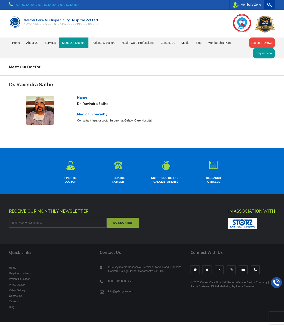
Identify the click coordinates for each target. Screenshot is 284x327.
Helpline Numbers (20, 278)
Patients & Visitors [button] (103, 42)
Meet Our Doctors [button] (73, 42)
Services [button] (50, 42)
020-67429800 (25, 4)
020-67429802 (47, 4)
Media (185, 42)
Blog (199, 42)
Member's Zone (247, 5)
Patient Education (19, 284)
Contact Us (15, 300)
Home (16, 42)
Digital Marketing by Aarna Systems (232, 291)
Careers (14, 306)
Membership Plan (219, 42)
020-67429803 (69, 4)
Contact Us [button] (168, 42)
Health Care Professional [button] (138, 42)
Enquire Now (263, 53)
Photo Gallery (17, 289)
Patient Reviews (262, 42)
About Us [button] (32, 42)
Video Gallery (17, 295)
